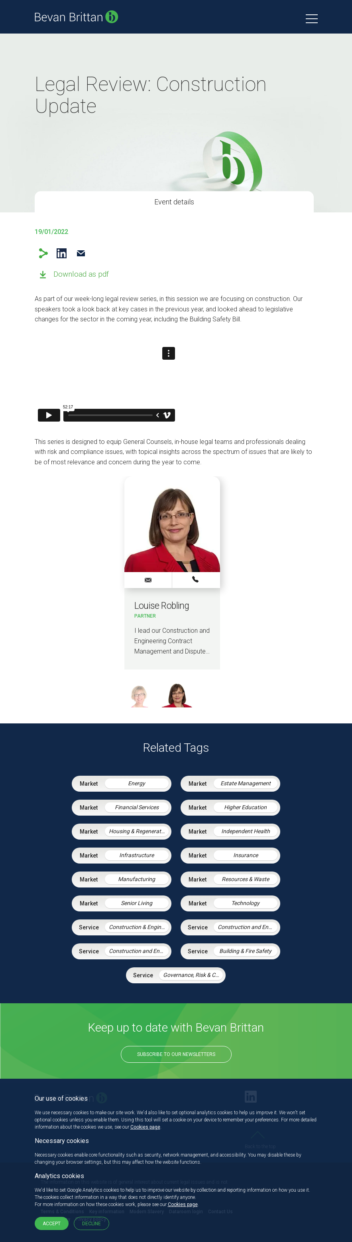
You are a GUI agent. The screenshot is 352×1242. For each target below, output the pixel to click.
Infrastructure (136, 855)
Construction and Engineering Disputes (247, 927)
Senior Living (136, 903)
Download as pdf (81, 274)
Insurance (245, 855)
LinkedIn (62, 253)
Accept (52, 1223)
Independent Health (245, 831)
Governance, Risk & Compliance (193, 975)
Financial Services (137, 807)
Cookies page (145, 1127)
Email (81, 253)
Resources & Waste (245, 879)
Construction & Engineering (139, 927)
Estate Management (245, 783)
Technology (245, 903)
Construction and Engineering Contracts (139, 951)
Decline (91, 1223)
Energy (136, 783)
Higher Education (245, 807)
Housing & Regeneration (139, 831)
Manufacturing (136, 879)
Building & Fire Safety (245, 951)
